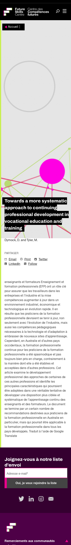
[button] (66, 541)
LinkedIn (14, 264)
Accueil (13, 26)
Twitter (43, 259)
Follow (32, 264)
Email (12, 259)
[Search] (58, 11)
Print (27, 259)
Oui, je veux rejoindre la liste (36, 483)
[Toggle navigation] (65, 11)
